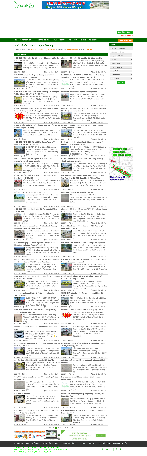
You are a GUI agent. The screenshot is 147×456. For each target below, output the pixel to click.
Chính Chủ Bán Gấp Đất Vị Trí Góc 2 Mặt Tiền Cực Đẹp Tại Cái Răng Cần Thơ (37, 344)
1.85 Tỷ (65, 307)
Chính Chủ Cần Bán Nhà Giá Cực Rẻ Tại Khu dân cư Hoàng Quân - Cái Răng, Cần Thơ (84, 210)
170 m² (26, 256)
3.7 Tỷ (65, 122)
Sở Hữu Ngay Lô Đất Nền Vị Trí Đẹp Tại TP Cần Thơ (34, 360)
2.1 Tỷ (18, 407)
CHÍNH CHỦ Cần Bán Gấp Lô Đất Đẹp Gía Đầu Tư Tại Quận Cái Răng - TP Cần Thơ (37, 277)
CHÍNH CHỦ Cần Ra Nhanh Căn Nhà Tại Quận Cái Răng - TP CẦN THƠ (36, 210)
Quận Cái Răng (49, 72)
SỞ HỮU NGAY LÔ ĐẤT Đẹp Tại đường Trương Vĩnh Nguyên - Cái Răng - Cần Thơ (34, 76)
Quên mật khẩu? (126, 35)
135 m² (27, 324)
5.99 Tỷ (18, 223)
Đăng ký (129, 32)
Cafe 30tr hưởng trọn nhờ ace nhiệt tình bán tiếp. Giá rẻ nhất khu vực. (83, 361)
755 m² (28, 357)
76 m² (72, 307)
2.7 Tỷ (65, 290)
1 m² (26, 240)
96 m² (25, 139)
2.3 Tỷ (18, 89)
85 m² (72, 340)
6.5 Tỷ (18, 273)
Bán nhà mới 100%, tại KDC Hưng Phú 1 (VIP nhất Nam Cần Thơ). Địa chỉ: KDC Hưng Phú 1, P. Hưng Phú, (83, 177)
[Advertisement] (73, 24)
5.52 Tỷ (65, 156)
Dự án (54, 40)
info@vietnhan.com (45, 454)
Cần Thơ (56, 72)
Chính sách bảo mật (69, 443)
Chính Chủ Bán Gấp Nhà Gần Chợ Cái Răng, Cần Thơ (81, 58)
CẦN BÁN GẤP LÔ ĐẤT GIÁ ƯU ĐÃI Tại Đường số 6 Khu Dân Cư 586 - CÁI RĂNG (35, 177)
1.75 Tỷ (65, 357)
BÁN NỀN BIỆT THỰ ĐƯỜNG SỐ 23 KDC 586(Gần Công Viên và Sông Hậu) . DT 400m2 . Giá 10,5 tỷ (82, 76)
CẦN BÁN (113, 48)
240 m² (73, 156)
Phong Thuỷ (73, 40)
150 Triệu (65, 424)
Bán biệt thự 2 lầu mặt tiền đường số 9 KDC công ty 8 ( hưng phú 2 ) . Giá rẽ (83, 227)
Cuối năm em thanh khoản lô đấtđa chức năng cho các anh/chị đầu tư (36, 294)
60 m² (73, 407)
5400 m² (26, 206)
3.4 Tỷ (65, 340)
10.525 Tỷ (19, 156)
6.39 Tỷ (18, 256)
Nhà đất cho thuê (43, 40)
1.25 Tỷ (65, 72)
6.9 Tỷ (18, 72)
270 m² (25, 122)
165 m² (27, 172)
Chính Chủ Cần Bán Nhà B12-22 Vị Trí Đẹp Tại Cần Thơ (82, 310)
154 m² (72, 324)
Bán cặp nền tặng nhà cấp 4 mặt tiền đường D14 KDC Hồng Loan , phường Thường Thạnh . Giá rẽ (35, 244)
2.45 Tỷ (18, 290)
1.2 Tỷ (65, 374)
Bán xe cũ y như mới (22, 394)
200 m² (71, 240)
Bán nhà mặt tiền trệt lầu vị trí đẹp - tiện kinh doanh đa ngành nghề (83, 378)
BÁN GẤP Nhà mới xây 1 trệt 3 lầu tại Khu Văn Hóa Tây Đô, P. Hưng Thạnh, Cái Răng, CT (37, 126)
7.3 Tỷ (65, 189)
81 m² (72, 189)
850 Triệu (65, 407)
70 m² (25, 424)
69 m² (72, 223)
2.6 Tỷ (18, 374)
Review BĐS (93, 40)
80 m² (72, 122)
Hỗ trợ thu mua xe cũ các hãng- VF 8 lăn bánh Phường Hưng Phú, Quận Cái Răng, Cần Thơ (35, 227)
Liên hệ (83, 40)
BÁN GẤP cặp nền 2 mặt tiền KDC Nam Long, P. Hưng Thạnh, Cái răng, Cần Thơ (82, 126)
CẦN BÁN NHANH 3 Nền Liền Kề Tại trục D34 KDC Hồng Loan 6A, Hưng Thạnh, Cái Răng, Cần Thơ (36, 109)
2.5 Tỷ (65, 223)
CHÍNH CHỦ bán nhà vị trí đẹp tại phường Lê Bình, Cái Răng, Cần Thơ (82, 294)
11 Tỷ (64, 139)
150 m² (25, 89)
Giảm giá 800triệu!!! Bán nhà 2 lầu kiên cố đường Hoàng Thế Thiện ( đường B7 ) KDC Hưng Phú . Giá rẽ (36, 261)
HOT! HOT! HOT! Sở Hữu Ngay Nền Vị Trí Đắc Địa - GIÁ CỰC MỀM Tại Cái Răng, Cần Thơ (35, 160)
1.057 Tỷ (18, 240)
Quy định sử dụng (32, 443)
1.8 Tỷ (65, 256)
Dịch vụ (83, 443)
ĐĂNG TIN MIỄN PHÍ (125, 40)
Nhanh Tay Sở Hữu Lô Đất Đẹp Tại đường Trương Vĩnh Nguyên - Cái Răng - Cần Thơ (82, 277)
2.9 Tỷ (65, 324)
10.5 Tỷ (65, 89)
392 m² (25, 374)
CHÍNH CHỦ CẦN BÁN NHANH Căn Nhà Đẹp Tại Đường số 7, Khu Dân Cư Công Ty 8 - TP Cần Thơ (37, 93)
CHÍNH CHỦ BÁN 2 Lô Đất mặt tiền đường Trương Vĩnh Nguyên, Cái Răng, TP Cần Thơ (35, 143)
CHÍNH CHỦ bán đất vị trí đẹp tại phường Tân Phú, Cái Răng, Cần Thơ (82, 395)
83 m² (25, 273)
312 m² (72, 139)
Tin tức (62, 40)
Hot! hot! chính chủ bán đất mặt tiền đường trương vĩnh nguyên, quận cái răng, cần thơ (83, 143)
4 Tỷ (17, 105)
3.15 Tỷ (65, 273)
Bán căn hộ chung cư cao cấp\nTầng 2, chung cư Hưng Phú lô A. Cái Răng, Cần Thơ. (36, 412)
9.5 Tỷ (18, 122)
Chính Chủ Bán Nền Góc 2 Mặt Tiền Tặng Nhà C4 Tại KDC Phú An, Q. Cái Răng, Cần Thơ (84, 109)
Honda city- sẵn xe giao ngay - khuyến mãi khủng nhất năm (36, 328)
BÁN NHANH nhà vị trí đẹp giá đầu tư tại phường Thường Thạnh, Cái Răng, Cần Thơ (83, 344)
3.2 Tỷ (18, 189)
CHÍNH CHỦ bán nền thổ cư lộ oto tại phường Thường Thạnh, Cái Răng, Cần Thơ (35, 311)
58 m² (72, 72)
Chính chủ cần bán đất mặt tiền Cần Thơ (77, 192)
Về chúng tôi (18, 443)
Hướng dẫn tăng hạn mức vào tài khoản (112, 443)
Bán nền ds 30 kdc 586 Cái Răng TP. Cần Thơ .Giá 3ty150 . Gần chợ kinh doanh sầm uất (84, 261)
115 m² (25, 189)
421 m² (27, 156)
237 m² (72, 256)
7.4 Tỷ (18, 139)
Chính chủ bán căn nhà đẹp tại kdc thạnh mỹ (79, 92)
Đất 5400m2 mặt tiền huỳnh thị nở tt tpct (30, 192)
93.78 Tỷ (18, 307)
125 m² (73, 273)
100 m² (26, 223)
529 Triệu (18, 340)
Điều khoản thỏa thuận (51, 443)
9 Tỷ (64, 206)
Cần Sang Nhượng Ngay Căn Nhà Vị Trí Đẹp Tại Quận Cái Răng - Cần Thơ (83, 412)
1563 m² (27, 307)
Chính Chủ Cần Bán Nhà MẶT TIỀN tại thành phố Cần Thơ (83, 327)
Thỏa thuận (19, 357)
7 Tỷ (64, 105)
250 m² (25, 72)
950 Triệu (18, 172)
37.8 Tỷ (18, 206)
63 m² (24, 105)
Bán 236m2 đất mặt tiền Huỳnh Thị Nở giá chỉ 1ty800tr (83, 243)
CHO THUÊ (122, 48)
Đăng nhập (121, 32)
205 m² (71, 105)
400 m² (73, 89)
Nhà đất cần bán (26, 40)
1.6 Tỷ (18, 424)
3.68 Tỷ (65, 391)
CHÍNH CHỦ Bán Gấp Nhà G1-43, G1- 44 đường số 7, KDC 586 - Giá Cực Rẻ (37, 59)
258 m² (73, 357)
